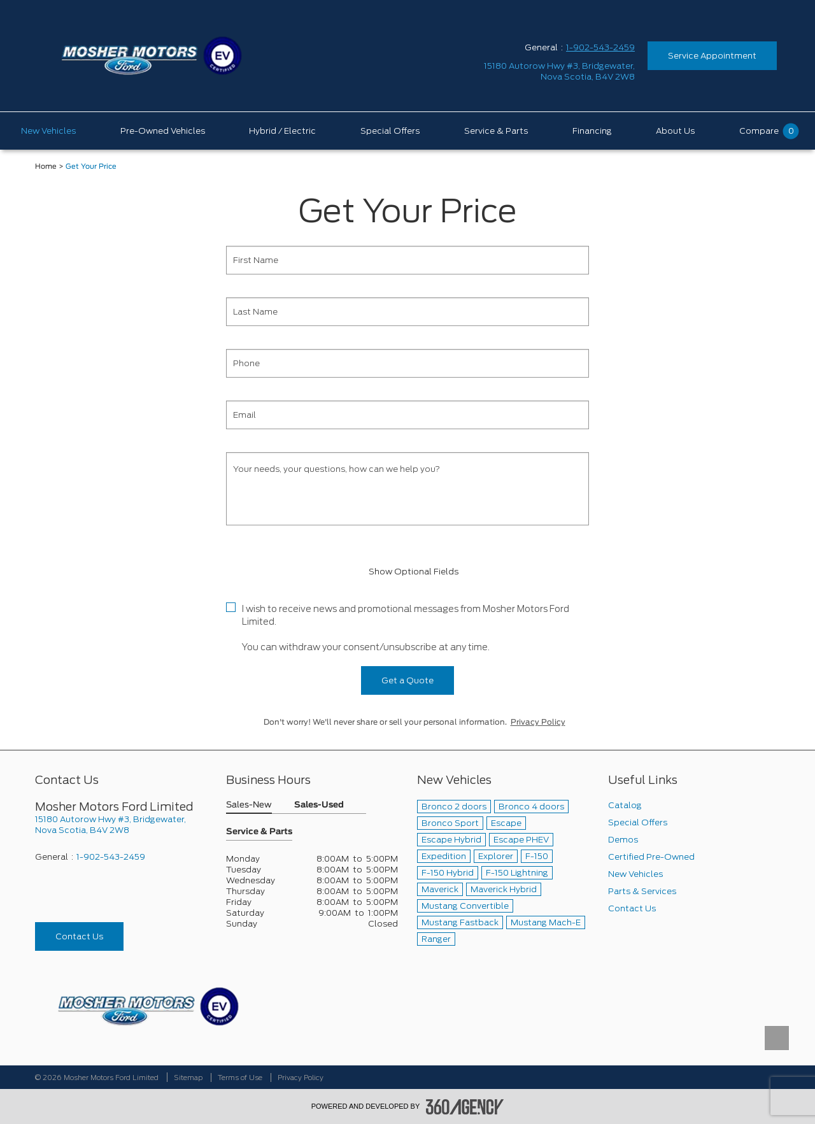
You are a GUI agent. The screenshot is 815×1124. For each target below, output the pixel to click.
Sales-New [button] (249, 805)
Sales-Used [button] (319, 805)
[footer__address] (121, 825)
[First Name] (407, 260)
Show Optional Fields (407, 571)
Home (46, 166)
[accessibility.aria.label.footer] (465, 1106)
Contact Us (79, 936)
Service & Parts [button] (259, 832)
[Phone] (407, 363)
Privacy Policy (538, 722)
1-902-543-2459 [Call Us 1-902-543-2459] (600, 47)
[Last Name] (407, 311)
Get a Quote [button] (407, 680)
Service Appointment (712, 55)
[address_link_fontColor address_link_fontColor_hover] (559, 71)
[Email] (407, 415)
